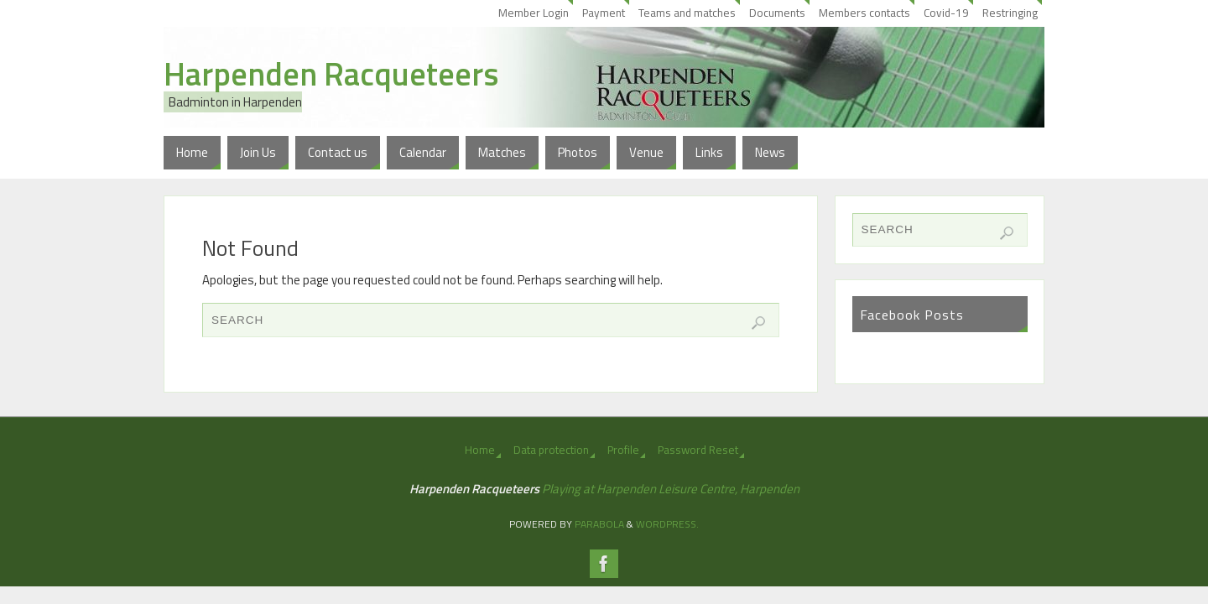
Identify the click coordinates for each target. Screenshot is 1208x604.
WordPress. (667, 524)
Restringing (1010, 12)
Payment (603, 12)
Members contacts (864, 12)
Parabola (599, 524)
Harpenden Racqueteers (331, 73)
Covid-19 (946, 12)
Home (480, 449)
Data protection (551, 449)
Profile (623, 449)
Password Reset (698, 449)
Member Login (533, 12)
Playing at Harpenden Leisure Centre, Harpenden (670, 488)
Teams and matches (687, 12)
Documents (777, 12)
